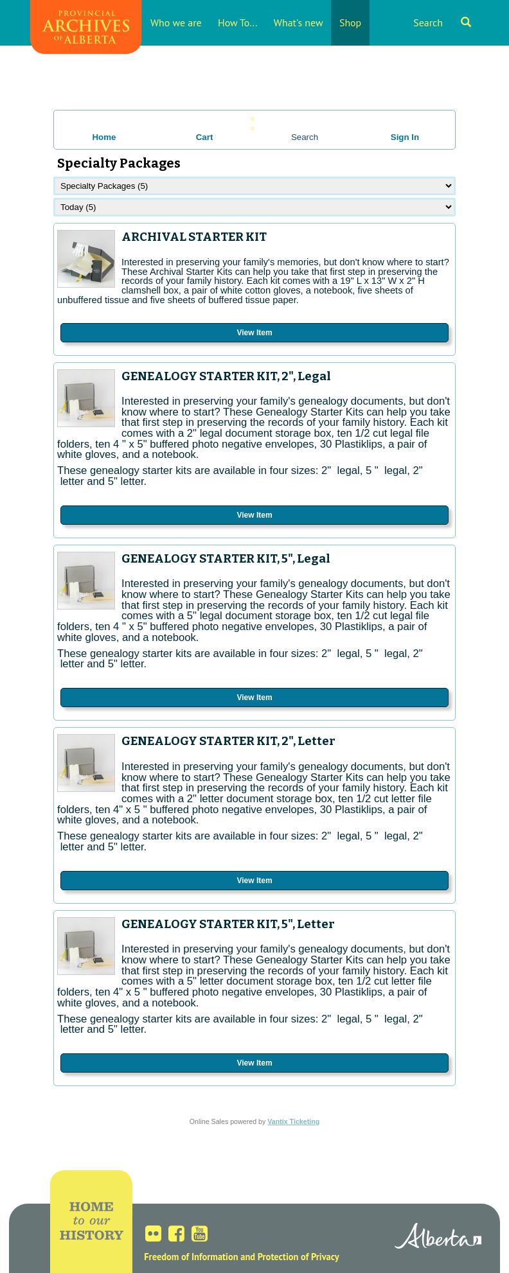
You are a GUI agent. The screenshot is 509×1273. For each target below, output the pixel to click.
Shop (350, 22)
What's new (298, 22)
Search (442, 22)
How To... (237, 22)
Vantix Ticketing (293, 1121)
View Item (254, 332)
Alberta (438, 1237)
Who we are (176, 22)
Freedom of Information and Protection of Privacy (241, 1257)
